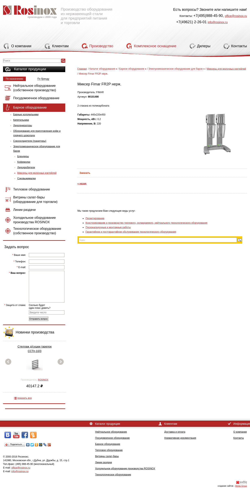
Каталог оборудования (102, 68)
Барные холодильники (26, 114)
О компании (240, 431)
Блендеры (23, 156)
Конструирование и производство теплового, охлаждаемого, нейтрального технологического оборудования (146, 222)
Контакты (238, 438)
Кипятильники (21, 120)
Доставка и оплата (174, 431)
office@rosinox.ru (236, 16)
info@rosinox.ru (218, 22)
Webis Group (241, 486)
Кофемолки (23, 162)
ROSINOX (43, 379)
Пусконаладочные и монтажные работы (108, 227)
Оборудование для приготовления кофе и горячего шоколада (37, 133)
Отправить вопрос (38, 319)
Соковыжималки (26, 178)
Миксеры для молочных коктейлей (37, 173)
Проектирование (95, 218)
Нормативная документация (180, 438)
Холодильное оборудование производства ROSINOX (125, 468)
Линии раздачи (103, 462)
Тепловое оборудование (109, 450)
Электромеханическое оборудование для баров (36, 148)
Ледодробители (26, 167)
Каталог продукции (30, 69)
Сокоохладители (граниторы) (29, 141)
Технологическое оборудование (113, 474)
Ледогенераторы (22, 125)
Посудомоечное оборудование (112, 438)
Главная (82, 68)
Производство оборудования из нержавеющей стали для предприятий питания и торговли (57, 13)
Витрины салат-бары (107, 456)
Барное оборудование (131, 68)
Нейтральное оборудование (111, 431)
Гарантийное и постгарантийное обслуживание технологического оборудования (131, 231)
